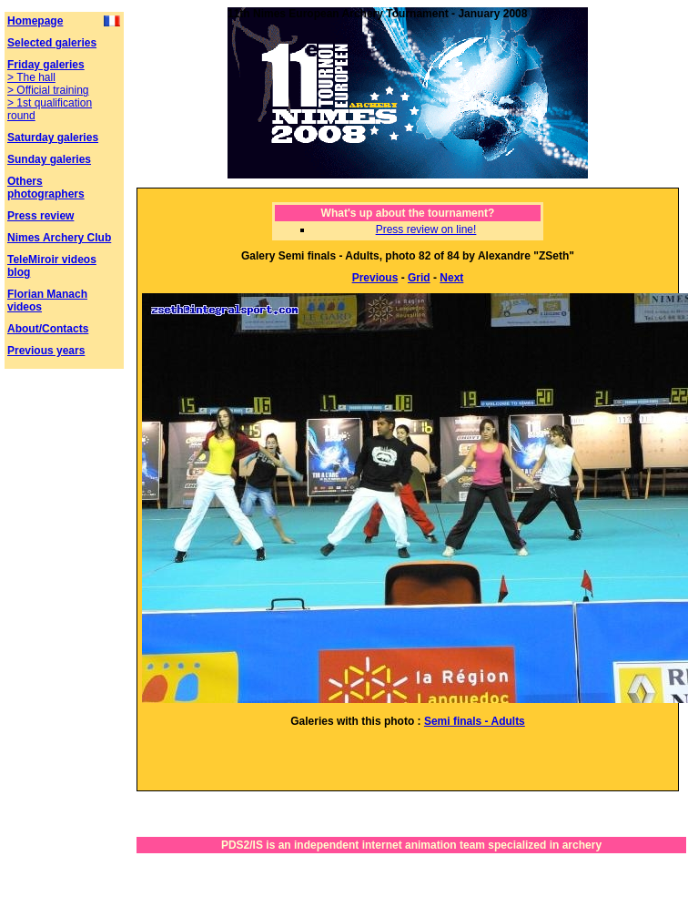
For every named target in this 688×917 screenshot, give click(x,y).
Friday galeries (46, 64)
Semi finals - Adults (474, 721)
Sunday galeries (49, 159)
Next (451, 277)
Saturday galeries (52, 137)
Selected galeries (51, 42)
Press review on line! (426, 229)
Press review (40, 215)
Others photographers (46, 187)
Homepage (35, 21)
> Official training (48, 90)
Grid (419, 277)
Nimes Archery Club (59, 237)
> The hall (31, 77)
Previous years (46, 350)
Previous (375, 277)
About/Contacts (47, 328)
